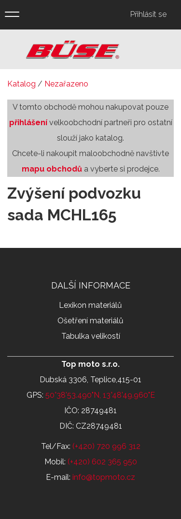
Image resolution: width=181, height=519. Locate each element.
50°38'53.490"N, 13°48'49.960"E (100, 395)
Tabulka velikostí (90, 336)
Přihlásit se (148, 14)
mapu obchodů (52, 168)
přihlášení (28, 122)
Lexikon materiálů (90, 305)
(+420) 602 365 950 (102, 461)
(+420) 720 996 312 (106, 446)
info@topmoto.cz (103, 477)
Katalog (21, 83)
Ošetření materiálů (90, 320)
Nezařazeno (66, 83)
